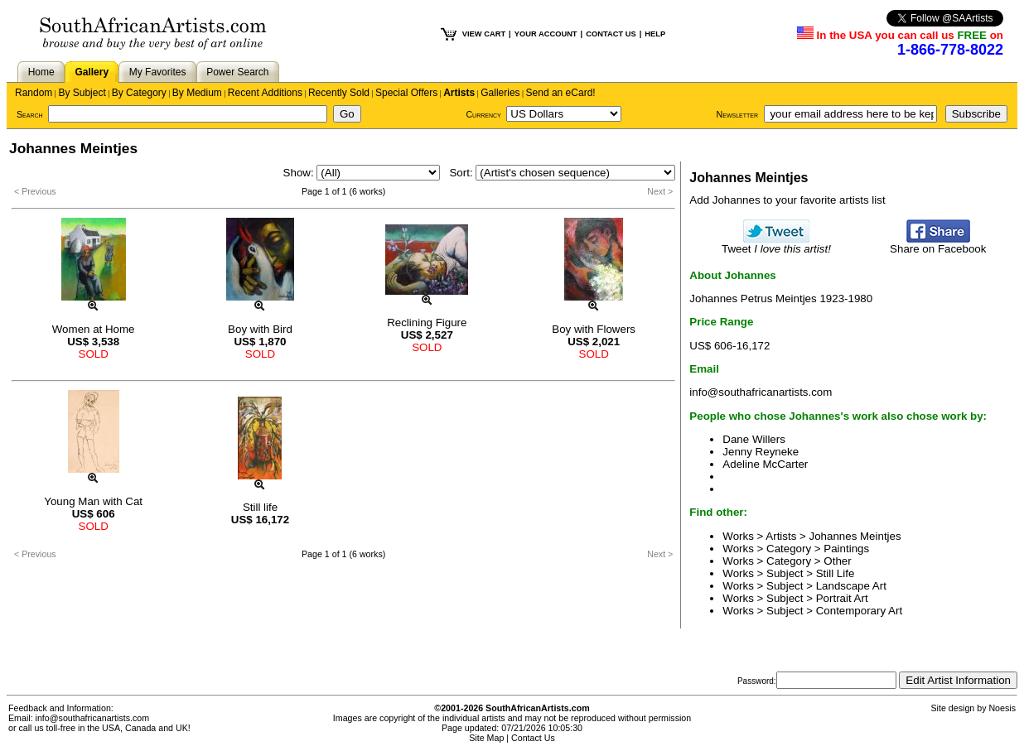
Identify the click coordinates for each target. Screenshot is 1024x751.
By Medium (197, 93)
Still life (260, 507)
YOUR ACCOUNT (545, 34)
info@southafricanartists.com (760, 392)
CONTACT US (610, 34)
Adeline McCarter (765, 464)
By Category (139, 93)
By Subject (81, 93)
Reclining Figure (426, 322)
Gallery (92, 72)
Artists (459, 93)
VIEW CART (483, 34)
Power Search (237, 72)
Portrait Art (842, 598)
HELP (655, 34)
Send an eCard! (561, 93)
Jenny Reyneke (760, 451)
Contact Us (533, 738)
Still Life (835, 573)
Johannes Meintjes (855, 536)
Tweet (776, 244)
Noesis (1002, 708)
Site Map (486, 738)
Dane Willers (753, 439)
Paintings (846, 548)
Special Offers (406, 93)
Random (33, 93)
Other (837, 561)
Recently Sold (339, 93)
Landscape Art (851, 586)
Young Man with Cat (93, 501)
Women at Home (93, 329)
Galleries (500, 93)
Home (41, 72)
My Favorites (157, 72)
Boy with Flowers (593, 329)
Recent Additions (265, 93)
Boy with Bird (260, 329)
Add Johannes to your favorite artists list (787, 200)
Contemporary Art (859, 610)
